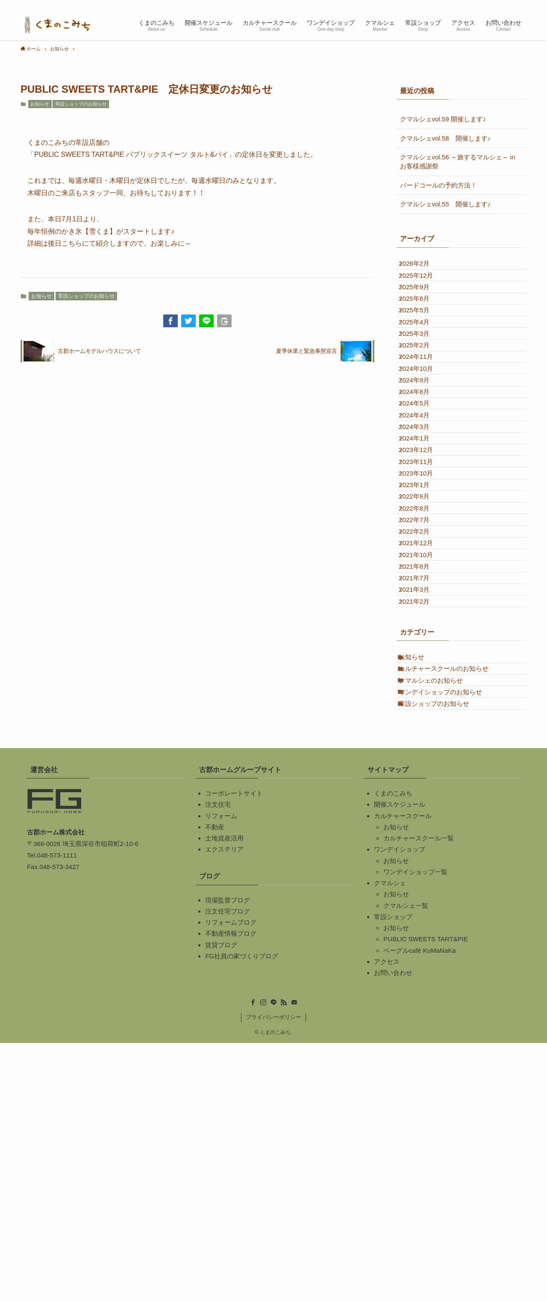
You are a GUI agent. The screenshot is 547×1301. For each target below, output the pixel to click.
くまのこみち (393, 1051)
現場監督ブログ (227, 1157)
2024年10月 (423, 438)
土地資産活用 (224, 1096)
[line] (487, 4)
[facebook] (465, 4)
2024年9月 (421, 457)
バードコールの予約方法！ (438, 185)
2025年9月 (421, 305)
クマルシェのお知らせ (438, 919)
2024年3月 (421, 533)
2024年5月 (421, 495)
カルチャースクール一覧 (418, 1096)
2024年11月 (423, 419)
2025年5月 (421, 343)
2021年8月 (421, 761)
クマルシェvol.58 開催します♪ (445, 138)
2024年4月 (421, 514)
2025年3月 (421, 381)
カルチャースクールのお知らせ (451, 901)
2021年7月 (421, 780)
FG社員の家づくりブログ (241, 1214)
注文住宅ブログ (227, 1169)
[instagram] (476, 4)
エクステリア (224, 1107)
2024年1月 (421, 552)
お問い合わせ (393, 1230)
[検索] (520, 4)
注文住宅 (218, 1062)
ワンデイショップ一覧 (415, 1130)
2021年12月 (423, 723)
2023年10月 (423, 609)
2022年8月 (421, 666)
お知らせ (39, 103)
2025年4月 (421, 362)
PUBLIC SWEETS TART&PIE (425, 1197)
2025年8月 (421, 324)
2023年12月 (423, 571)
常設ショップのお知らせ (81, 103)
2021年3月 (421, 799)
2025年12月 (423, 286)
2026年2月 (421, 267)
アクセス (387, 1219)
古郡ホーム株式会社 (56, 1090)
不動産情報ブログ (230, 1191)
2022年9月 (421, 647)
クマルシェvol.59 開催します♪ (443, 119)
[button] (170, 320)
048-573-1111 (56, 1113)
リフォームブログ (230, 1180)
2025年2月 (421, 400)
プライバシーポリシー (273, 1275)
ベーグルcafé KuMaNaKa (419, 1208)
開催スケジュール (399, 1062)
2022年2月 (421, 704)
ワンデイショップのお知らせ (448, 939)
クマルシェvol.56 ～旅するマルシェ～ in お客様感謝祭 (457, 161)
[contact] (509, 4)
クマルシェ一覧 (405, 1163)
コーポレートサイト (234, 1051)
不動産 (214, 1085)
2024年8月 (421, 476)
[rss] (498, 4)
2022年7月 (421, 685)
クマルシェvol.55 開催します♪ (445, 204)
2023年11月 (423, 590)
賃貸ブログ (221, 1202)
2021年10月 (423, 742)
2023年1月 (421, 628)
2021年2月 (421, 818)
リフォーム (221, 1073)
